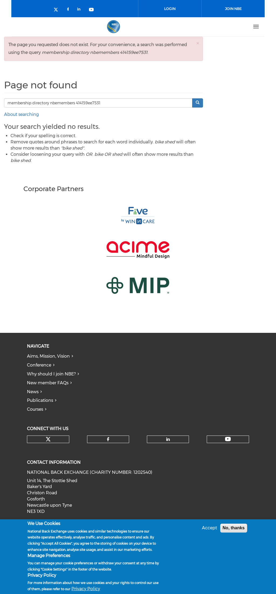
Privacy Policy (85, 589)
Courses (35, 409)
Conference (39, 365)
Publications (40, 400)
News (33, 391)
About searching (21, 114)
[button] (197, 43)
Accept (209, 528)
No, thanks (234, 528)
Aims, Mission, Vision (48, 356)
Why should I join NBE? (51, 374)
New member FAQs (47, 382)
